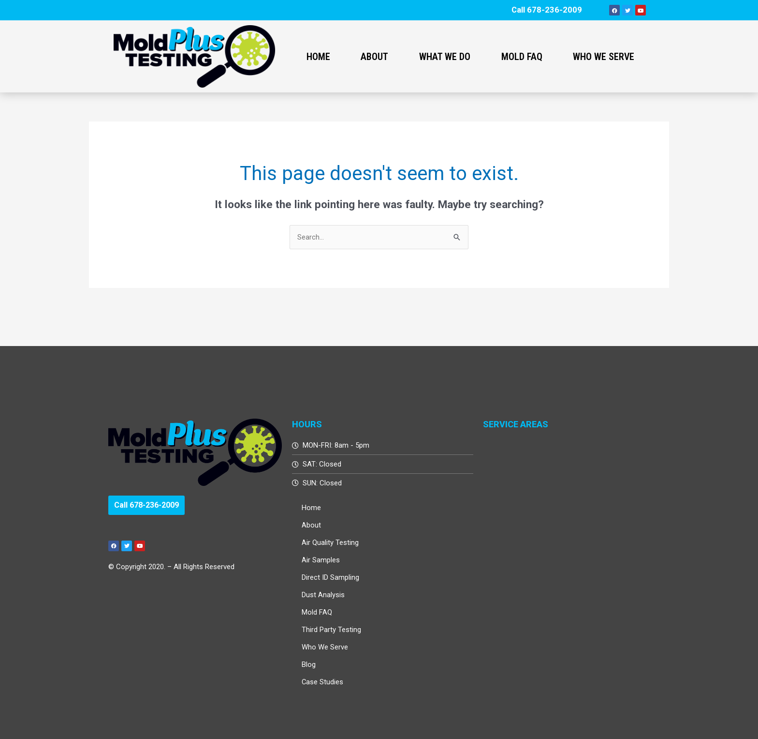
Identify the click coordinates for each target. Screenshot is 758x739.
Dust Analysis (323, 594)
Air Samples (321, 560)
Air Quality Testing (330, 542)
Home (318, 56)
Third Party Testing (331, 629)
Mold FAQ (521, 56)
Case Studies (323, 682)
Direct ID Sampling (330, 577)
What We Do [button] (444, 56)
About (311, 525)
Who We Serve (603, 56)
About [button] (374, 56)
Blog (309, 664)
